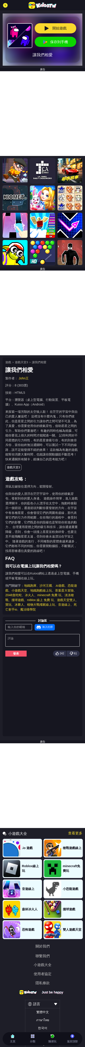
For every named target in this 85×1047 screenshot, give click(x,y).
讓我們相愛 (39, 362)
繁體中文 (42, 1012)
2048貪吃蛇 (13, 595)
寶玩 (8, 604)
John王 (24, 378)
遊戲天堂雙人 (66, 600)
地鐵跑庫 (30, 585)
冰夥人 (19, 604)
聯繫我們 (43, 956)
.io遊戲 (60, 585)
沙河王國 (46, 585)
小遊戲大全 (42, 965)
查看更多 (75, 833)
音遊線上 (64, 604)
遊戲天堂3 (21, 362)
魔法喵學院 (28, 609)
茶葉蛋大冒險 (64, 590)
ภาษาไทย (42, 1020)
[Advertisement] (42, 113)
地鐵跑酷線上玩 (41, 590)
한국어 (42, 1028)
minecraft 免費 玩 (49, 595)
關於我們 (43, 946)
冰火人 (29, 595)
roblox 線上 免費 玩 (40, 600)
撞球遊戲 (18, 600)
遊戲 (8, 362)
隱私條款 (43, 983)
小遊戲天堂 (19, 590)
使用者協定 (42, 974)
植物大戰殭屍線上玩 (41, 604)
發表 (16, 653)
